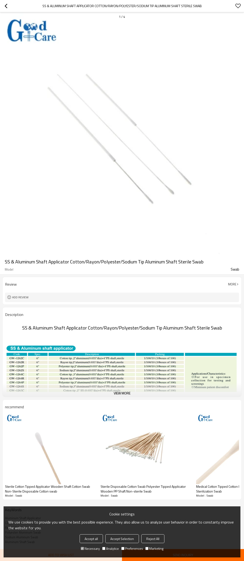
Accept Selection (122, 538)
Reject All (152, 538)
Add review (20, 297)
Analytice (110, 548)
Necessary (90, 548)
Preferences (132, 548)
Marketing (154, 548)
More (232, 284)
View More (122, 393)
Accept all (91, 538)
